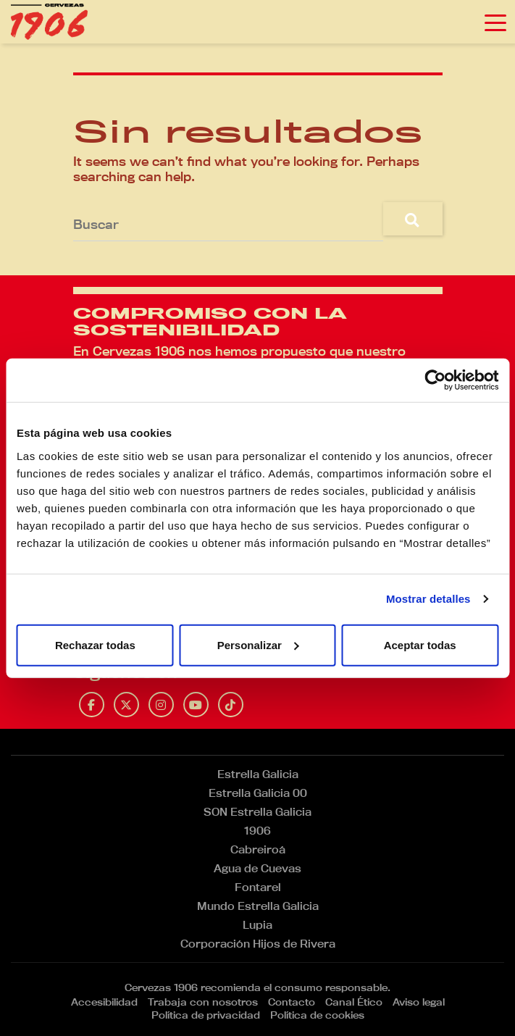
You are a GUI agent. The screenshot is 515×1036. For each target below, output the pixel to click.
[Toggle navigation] (495, 22)
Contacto (291, 1001)
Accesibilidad (104, 1001)
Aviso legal (419, 1001)
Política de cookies (317, 1015)
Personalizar (258, 644)
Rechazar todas (95, 644)
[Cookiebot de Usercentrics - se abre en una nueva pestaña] (435, 380)
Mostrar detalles (428, 599)
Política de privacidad (205, 1015)
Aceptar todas (420, 644)
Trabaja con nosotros (203, 1001)
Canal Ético (353, 1001)
